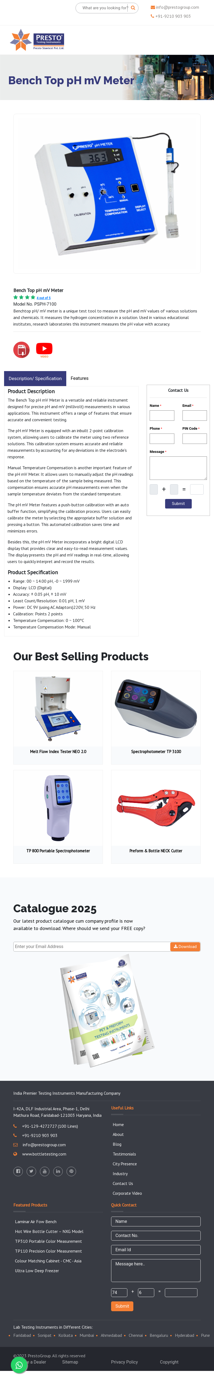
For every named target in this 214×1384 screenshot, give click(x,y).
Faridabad (22, 1335)
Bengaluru (159, 1335)
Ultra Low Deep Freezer (37, 1270)
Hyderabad (184, 1335)
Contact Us (123, 1183)
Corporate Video (127, 1193)
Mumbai (87, 1335)
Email (188, 406)
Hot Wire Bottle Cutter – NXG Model (49, 1231)
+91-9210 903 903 (171, 16)
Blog (117, 1144)
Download (185, 946)
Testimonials (124, 1154)
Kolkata (65, 1335)
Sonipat (45, 1335)
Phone (156, 428)
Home (118, 1124)
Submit (122, 1306)
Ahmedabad (111, 1335)
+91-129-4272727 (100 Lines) (45, 1126)
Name (155, 406)
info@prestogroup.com (175, 7)
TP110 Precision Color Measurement (48, 1251)
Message (158, 452)
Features (80, 378)
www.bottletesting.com (39, 1154)
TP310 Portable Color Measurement (48, 1241)
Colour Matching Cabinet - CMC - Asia (48, 1260)
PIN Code (191, 428)
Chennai (136, 1335)
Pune (205, 1335)
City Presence (125, 1163)
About (118, 1134)
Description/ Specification (35, 378)
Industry (120, 1173)
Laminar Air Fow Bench (35, 1221)
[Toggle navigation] (196, 39)
